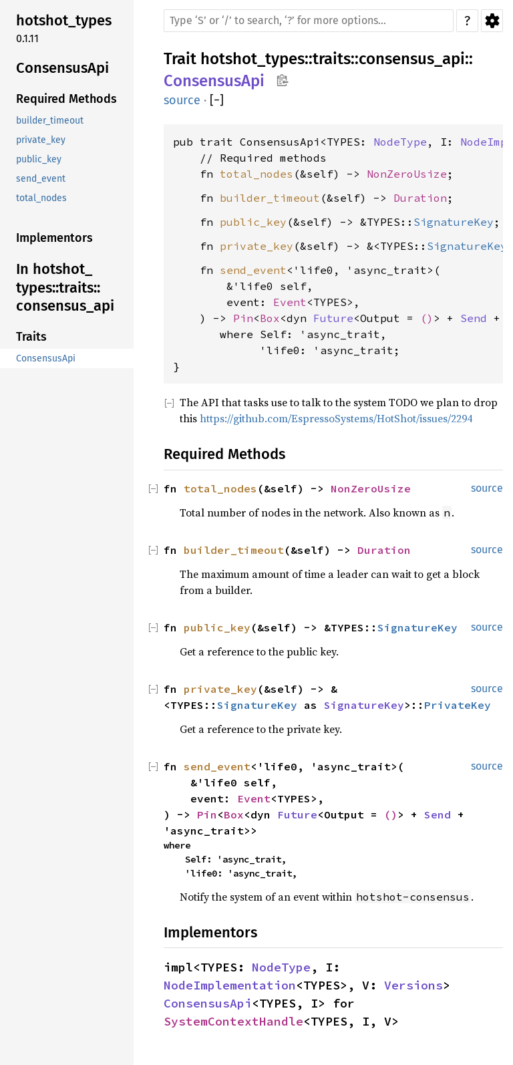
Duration (420, 197)
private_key (256, 246)
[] (217, 101)
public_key (253, 222)
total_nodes (256, 173)
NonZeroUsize (407, 173)
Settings (492, 20)
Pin (243, 318)
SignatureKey (453, 222)
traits (332, 58)
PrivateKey (457, 705)
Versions (413, 985)
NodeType (400, 141)
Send (473, 318)
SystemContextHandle (233, 1021)
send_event (253, 270)
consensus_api (412, 58)
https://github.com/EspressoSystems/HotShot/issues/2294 (336, 418)
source (182, 100)
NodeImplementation (230, 985)
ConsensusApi (214, 80)
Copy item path (282, 80)
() (427, 318)
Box (270, 318)
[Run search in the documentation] (309, 20)
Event (290, 302)
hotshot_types (252, 58)
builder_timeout (270, 197)
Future (333, 318)
